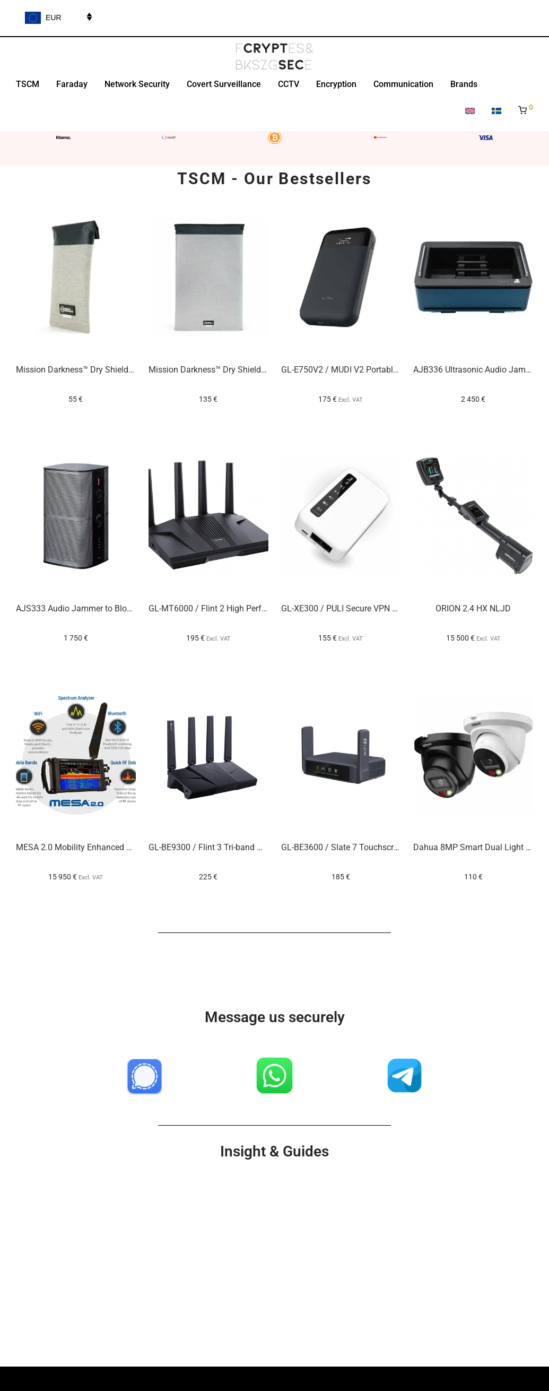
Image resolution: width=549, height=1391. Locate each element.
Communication (403, 84)
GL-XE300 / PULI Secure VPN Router (348, 608)
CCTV (288, 84)
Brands (463, 84)
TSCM (27, 84)
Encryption (336, 84)
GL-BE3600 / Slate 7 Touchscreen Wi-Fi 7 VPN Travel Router (392, 847)
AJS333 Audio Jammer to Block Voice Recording (107, 608)
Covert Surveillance (224, 84)
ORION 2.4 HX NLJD (473, 608)
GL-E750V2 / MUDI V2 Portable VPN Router (361, 370)
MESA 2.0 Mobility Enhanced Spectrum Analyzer (106, 847)
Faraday (72, 84)
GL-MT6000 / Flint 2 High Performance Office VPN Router (256, 608)
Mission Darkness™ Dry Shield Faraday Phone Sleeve (115, 370)
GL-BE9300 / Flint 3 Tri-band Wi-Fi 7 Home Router (241, 847)
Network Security (137, 84)
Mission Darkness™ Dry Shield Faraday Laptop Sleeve (249, 370)
